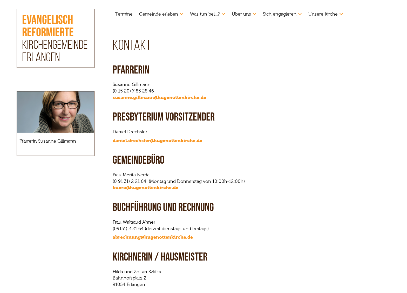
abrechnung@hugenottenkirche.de (153, 237)
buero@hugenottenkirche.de (145, 187)
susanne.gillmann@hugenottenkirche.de (159, 97)
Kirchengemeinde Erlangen (55, 39)
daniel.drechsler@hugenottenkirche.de (157, 140)
